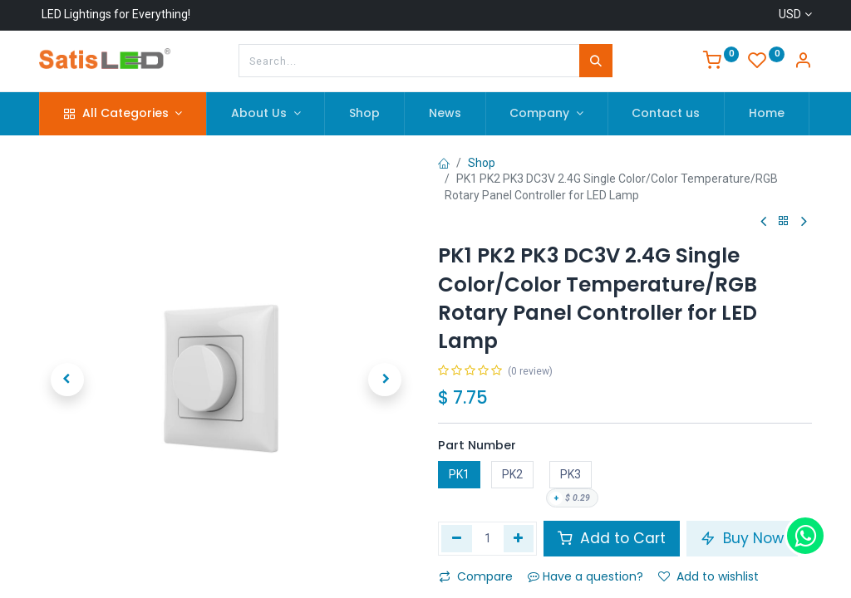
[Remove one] (456, 538)
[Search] (595, 60)
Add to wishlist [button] (708, 576)
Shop (481, 162)
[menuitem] (364, 113)
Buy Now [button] (742, 538)
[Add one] (519, 538)
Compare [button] (476, 576)
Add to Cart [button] (612, 538)
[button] (67, 380)
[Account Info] (803, 62)
